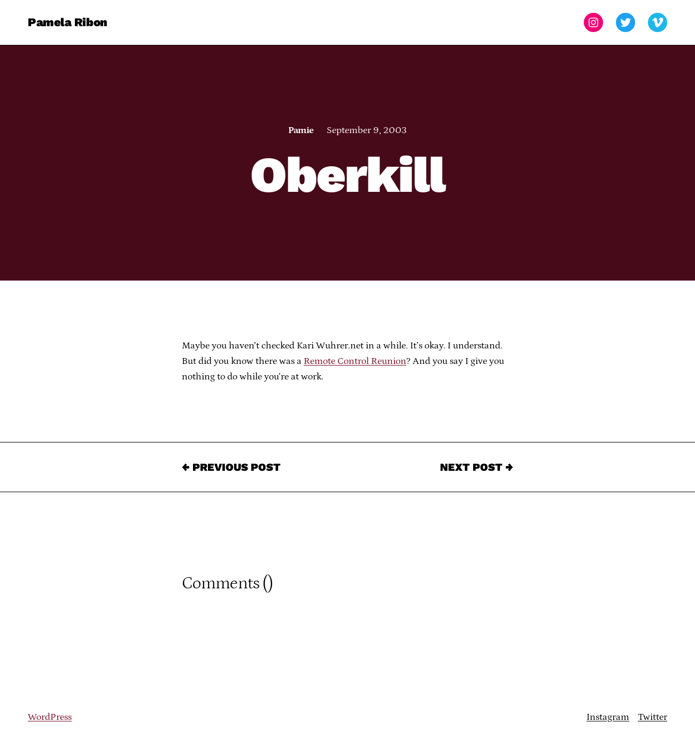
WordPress (50, 717)
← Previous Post (231, 467)
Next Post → (476, 467)
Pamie (300, 130)
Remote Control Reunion (355, 361)
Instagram (607, 717)
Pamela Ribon (67, 22)
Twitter (652, 717)
